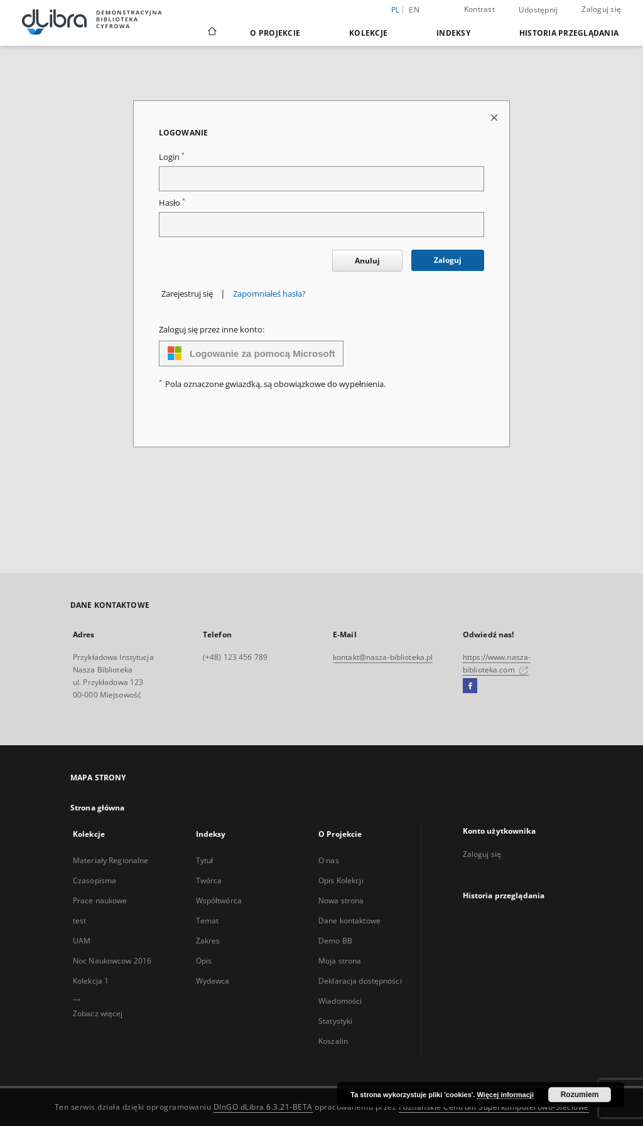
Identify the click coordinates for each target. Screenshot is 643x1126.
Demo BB (335, 940)
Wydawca (213, 980)
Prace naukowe (100, 900)
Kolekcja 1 (91, 980)
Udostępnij (538, 10)
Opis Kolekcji (341, 880)
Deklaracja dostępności (360, 980)
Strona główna (97, 807)
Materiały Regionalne (110, 860)
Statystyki (335, 1021)
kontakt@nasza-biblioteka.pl (383, 657)
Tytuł (204, 860)
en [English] (414, 10)
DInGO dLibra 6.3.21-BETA (263, 1107)
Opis (204, 960)
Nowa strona (341, 900)
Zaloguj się (601, 9)
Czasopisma (94, 880)
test (79, 920)
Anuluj (367, 260)
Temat (207, 920)
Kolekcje (368, 33)
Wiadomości (340, 1001)
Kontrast (479, 9)
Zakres (208, 940)
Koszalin (333, 1041)
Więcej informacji (505, 1094)
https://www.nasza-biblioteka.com (497, 663)
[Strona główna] (211, 32)
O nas (328, 860)
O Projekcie (275, 33)
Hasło (172, 203)
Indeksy (453, 33)
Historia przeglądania (569, 33)
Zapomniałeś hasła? (269, 294)
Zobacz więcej (98, 1013)
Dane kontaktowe (349, 920)
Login (172, 157)
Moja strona (339, 960)
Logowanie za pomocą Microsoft (251, 353)
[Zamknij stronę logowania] (495, 117)
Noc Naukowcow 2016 (112, 960)
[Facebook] (470, 686)
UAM (81, 940)
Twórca (209, 880)
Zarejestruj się (187, 294)
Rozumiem (580, 1094)
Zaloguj (448, 260)
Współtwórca (219, 900)
